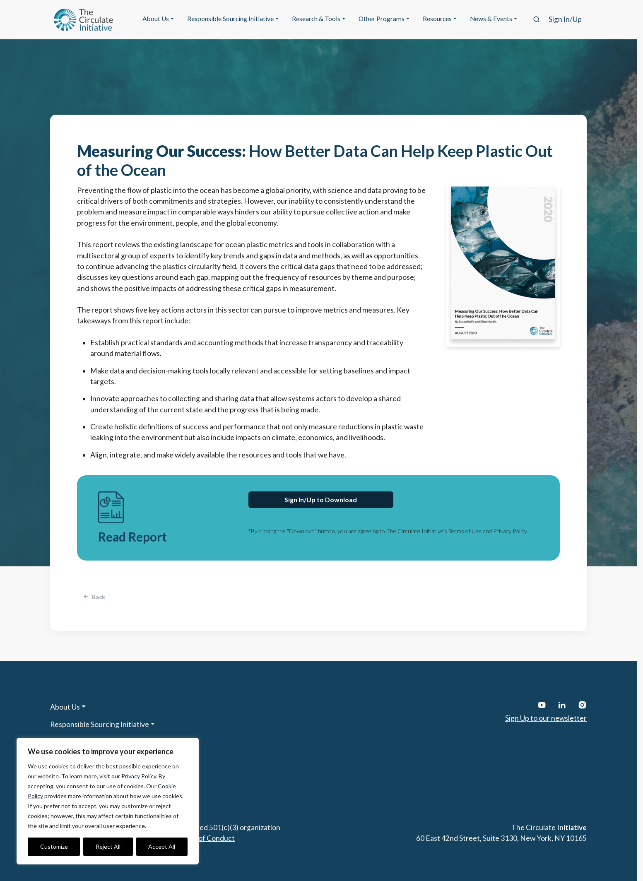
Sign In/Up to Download (320, 499)
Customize (54, 846)
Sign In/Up (565, 19)
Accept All (161, 846)
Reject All (108, 846)
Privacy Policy (138, 776)
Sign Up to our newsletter (546, 718)
